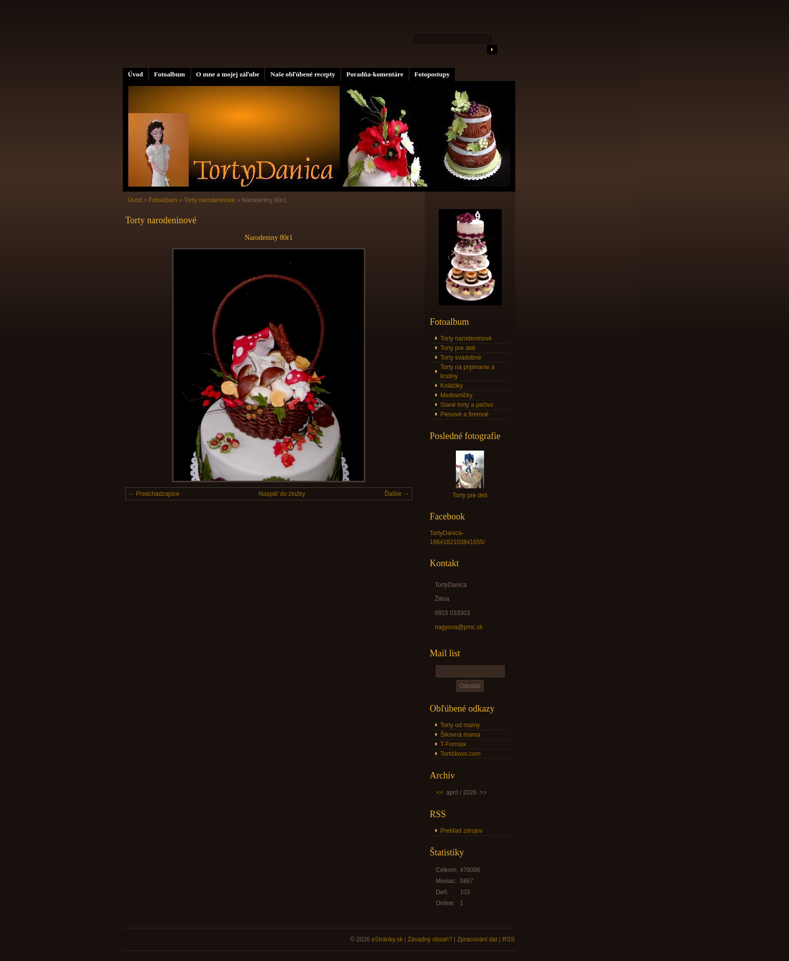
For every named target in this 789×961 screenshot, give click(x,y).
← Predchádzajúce (153, 493)
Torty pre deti (457, 348)
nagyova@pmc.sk (459, 627)
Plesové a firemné (464, 414)
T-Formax (453, 744)
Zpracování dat (477, 939)
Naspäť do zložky (282, 493)
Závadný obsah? (430, 939)
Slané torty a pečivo (466, 404)
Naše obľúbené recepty (302, 74)
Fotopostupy (432, 74)
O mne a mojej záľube (228, 74)
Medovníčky (456, 395)
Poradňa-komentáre (374, 74)
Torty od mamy (460, 725)
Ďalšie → (396, 493)
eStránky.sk (387, 939)
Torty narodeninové (209, 200)
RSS (508, 939)
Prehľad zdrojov (461, 830)
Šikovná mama (460, 734)
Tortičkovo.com (460, 753)
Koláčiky (451, 385)
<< (439, 792)
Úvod (135, 74)
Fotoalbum (169, 74)
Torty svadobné (460, 357)
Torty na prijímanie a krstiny (467, 372)
